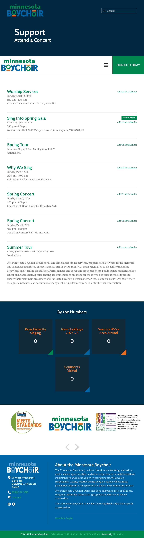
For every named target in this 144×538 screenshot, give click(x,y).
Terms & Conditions (90, 534)
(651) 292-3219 (20, 492)
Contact (16, 497)
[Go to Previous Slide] (67, 447)
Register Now (129, 118)
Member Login (64, 518)
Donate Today (128, 65)
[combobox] (119, 10)
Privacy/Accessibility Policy (64, 534)
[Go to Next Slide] (76, 447)
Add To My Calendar (127, 91)
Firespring (118, 534)
